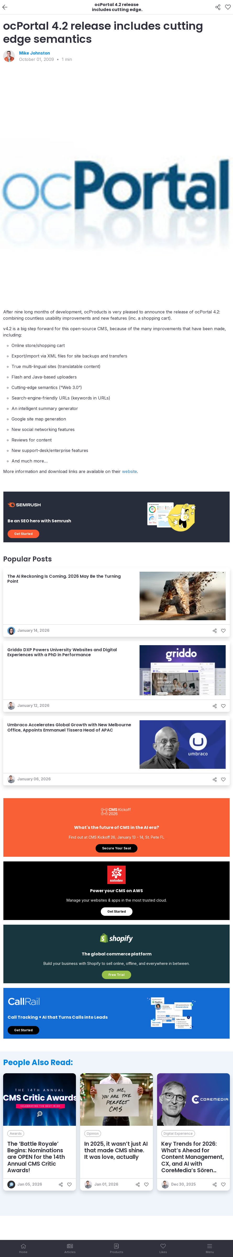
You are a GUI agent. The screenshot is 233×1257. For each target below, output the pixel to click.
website (129, 471)
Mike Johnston (34, 53)
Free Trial (116, 975)
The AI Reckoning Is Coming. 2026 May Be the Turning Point (64, 578)
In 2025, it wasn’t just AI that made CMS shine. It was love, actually (116, 1150)
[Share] (218, 7)
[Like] (228, 7)
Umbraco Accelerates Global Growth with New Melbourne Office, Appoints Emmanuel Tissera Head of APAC (69, 727)
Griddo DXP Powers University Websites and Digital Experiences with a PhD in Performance (62, 652)
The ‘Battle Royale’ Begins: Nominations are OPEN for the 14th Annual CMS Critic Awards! (36, 1157)
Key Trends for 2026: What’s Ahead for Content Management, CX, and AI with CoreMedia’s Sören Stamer (192, 1160)
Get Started (23, 534)
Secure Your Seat (116, 848)
